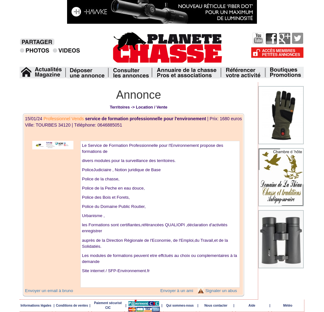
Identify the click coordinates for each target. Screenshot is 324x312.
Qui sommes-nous (180, 305)
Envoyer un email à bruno (49, 290)
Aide (251, 305)
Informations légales (36, 305)
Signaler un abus (221, 290)
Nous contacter (215, 305)
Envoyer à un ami (176, 290)
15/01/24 (116, 118)
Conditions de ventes (72, 305)
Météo (287, 305)
